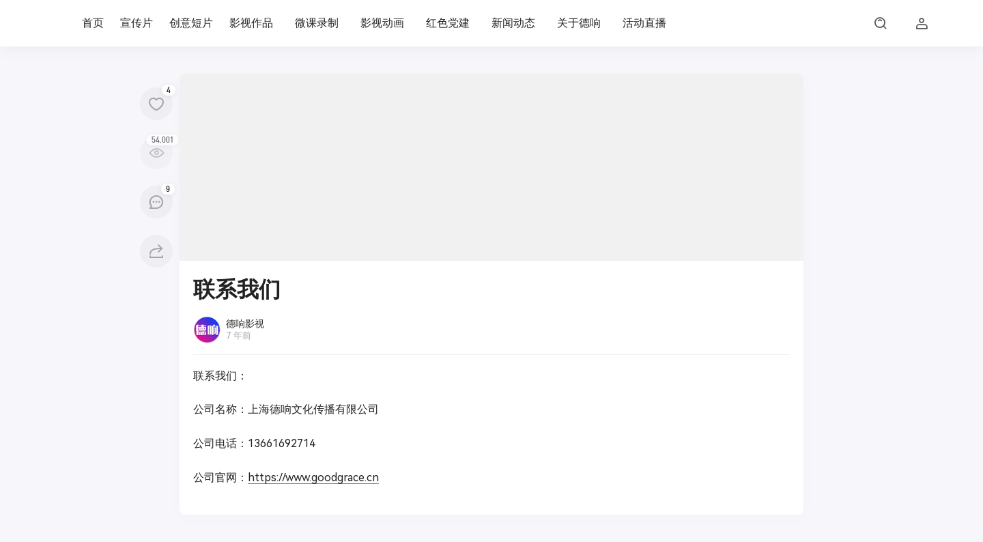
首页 (93, 22)
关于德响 (579, 22)
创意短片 (191, 22)
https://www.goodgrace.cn (313, 477)
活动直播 (644, 22)
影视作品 (251, 22)
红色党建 (448, 22)
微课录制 (317, 22)
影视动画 (382, 22)
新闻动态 (513, 22)
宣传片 (136, 22)
